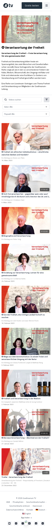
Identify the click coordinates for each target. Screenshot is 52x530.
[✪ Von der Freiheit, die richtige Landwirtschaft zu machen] (26, 316)
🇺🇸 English (26, 513)
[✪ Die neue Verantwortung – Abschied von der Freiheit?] (26, 438)
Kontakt (29, 509)
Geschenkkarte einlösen (19, 505)
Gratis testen (32, 5)
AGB (8, 502)
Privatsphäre (18, 502)
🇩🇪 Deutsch (40, 509)
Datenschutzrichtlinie (15, 509)
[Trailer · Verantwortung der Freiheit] (26, 477)
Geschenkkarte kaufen (35, 502)
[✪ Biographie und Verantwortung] (26, 236)
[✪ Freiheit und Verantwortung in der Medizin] (26, 398)
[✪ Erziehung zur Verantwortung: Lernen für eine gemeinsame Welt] (26, 274)
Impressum (37, 505)
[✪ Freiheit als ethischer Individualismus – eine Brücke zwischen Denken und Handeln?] (26, 153)
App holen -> (26, 517)
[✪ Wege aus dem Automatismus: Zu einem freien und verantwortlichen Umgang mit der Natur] (26, 358)
